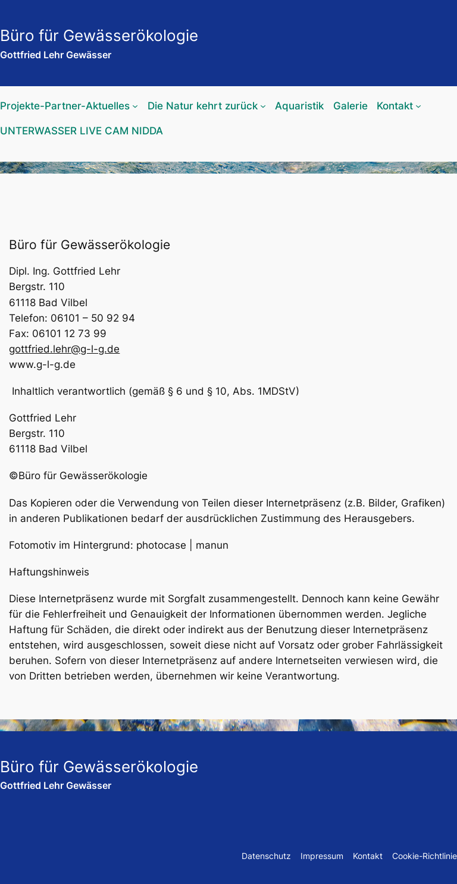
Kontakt (395, 106)
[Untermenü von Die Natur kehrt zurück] (263, 106)
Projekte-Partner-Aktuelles (65, 106)
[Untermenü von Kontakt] (418, 106)
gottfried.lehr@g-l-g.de (64, 349)
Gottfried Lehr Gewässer (55, 55)
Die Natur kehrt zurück (203, 106)
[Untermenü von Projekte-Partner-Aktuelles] (135, 106)
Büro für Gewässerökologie (99, 35)
